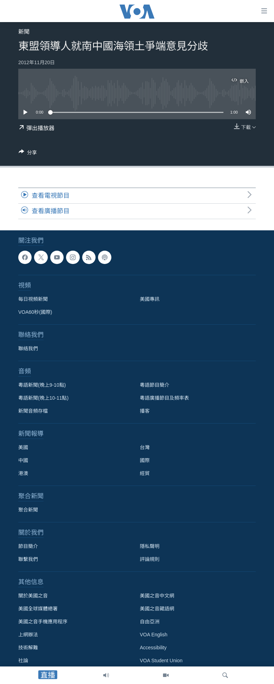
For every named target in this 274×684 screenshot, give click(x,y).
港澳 (23, 473)
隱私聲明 (149, 546)
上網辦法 (28, 634)
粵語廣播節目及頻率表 (164, 398)
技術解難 (28, 647)
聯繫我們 (28, 559)
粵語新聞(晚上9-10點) (42, 385)
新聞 (24, 32)
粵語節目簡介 (154, 385)
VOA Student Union (161, 660)
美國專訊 (149, 299)
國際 (145, 460)
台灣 (145, 447)
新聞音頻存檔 (33, 411)
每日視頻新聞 (33, 299)
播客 (145, 411)
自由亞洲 (149, 621)
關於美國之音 (33, 595)
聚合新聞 (28, 510)
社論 (23, 660)
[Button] (28, 153)
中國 (23, 460)
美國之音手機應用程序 (42, 621)
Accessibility (153, 647)
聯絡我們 (28, 348)
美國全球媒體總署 (38, 608)
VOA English (154, 634)
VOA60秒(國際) (35, 312)
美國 (23, 447)
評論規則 (149, 559)
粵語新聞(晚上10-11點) (43, 398)
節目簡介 (28, 546)
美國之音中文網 (157, 595)
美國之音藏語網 (157, 608)
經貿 (145, 473)
